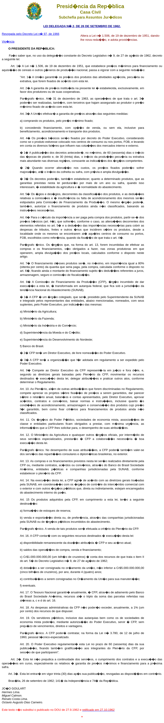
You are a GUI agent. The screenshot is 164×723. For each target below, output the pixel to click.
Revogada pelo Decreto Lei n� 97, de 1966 (30, 34)
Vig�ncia (8, 41)
